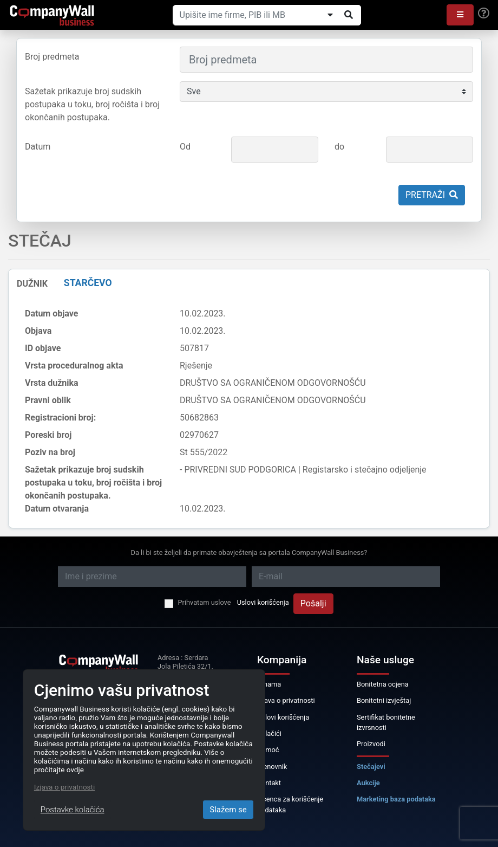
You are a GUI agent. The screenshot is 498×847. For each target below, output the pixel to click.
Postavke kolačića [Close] (72, 809)
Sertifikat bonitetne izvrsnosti (386, 722)
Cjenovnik (272, 766)
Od (185, 146)
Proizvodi (371, 744)
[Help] (483, 13)
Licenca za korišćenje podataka (290, 804)
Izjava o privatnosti (286, 700)
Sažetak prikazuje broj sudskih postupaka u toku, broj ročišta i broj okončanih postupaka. (92, 104)
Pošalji (313, 603)
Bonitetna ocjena (383, 684)
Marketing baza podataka (396, 799)
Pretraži (431, 195)
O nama (269, 684)
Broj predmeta (52, 56)
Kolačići (269, 733)
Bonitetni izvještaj (384, 700)
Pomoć (268, 750)
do (339, 146)
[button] (460, 14)
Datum (37, 146)
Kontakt (269, 783)
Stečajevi (371, 766)
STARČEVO (88, 282)
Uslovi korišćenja (263, 602)
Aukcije (368, 783)
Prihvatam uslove (204, 602)
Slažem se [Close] (228, 809)
